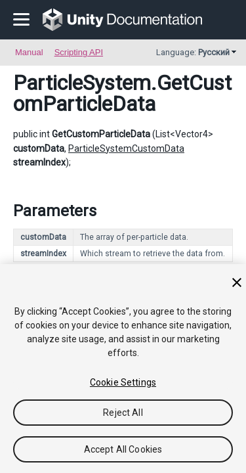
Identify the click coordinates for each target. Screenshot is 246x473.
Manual (29, 52)
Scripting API (78, 52)
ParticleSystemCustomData (126, 148)
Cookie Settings (123, 382)
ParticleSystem (82, 82)
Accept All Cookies (123, 449)
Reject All (122, 412)
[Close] (237, 282)
